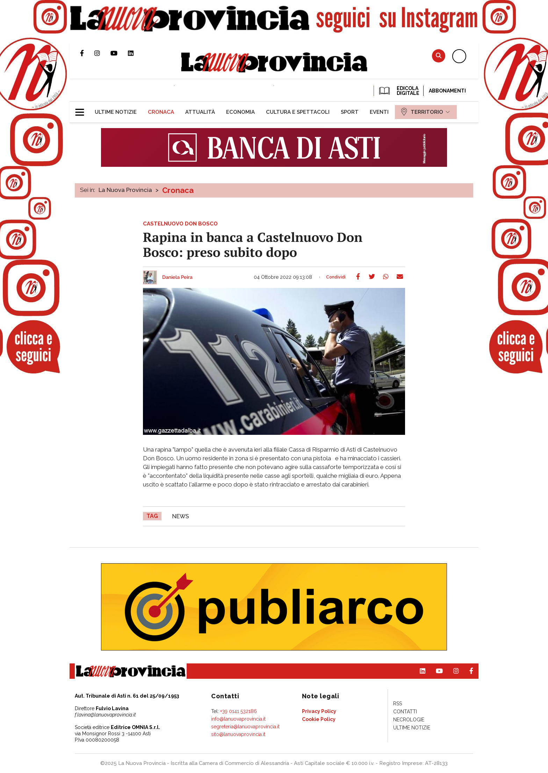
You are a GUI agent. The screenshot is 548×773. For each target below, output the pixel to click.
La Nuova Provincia (125, 189)
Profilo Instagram (102, 53)
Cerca (438, 55)
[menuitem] (116, 112)
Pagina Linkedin (136, 53)
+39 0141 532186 (238, 711)
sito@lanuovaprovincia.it (238, 734)
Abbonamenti (447, 91)
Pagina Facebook (87, 53)
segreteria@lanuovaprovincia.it (245, 726)
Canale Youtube (119, 53)
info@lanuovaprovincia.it (238, 719)
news (180, 516)
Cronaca (178, 190)
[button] (82, 109)
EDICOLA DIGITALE (398, 91)
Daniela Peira (177, 277)
